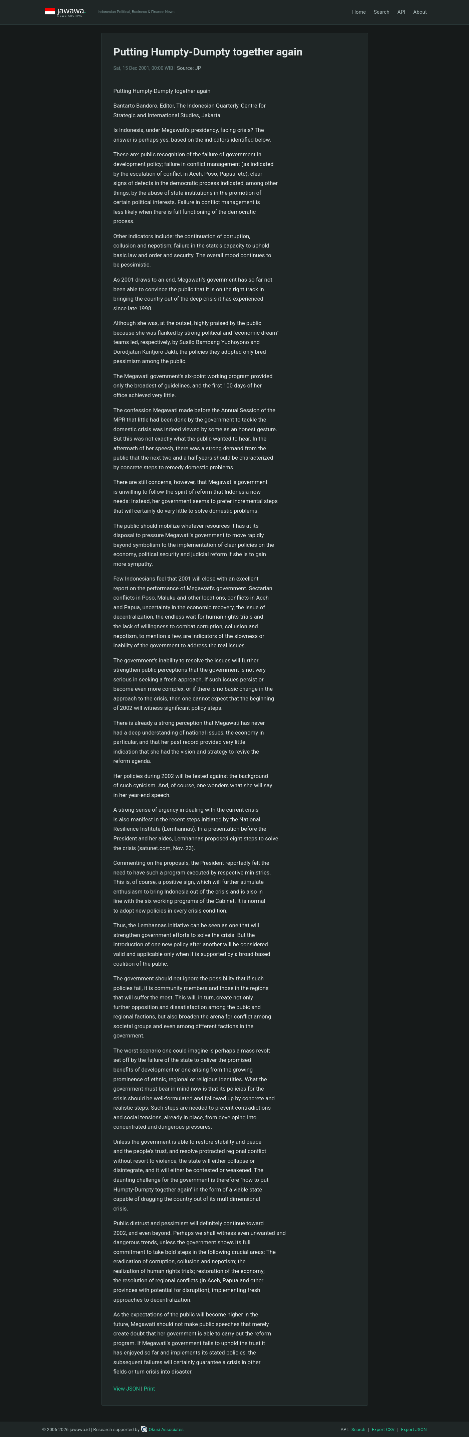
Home (359, 12)
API (401, 12)
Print (149, 1389)
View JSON (126, 1389)
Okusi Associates (162, 1429)
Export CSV (383, 1429)
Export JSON (414, 1429)
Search (382, 12)
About (420, 12)
